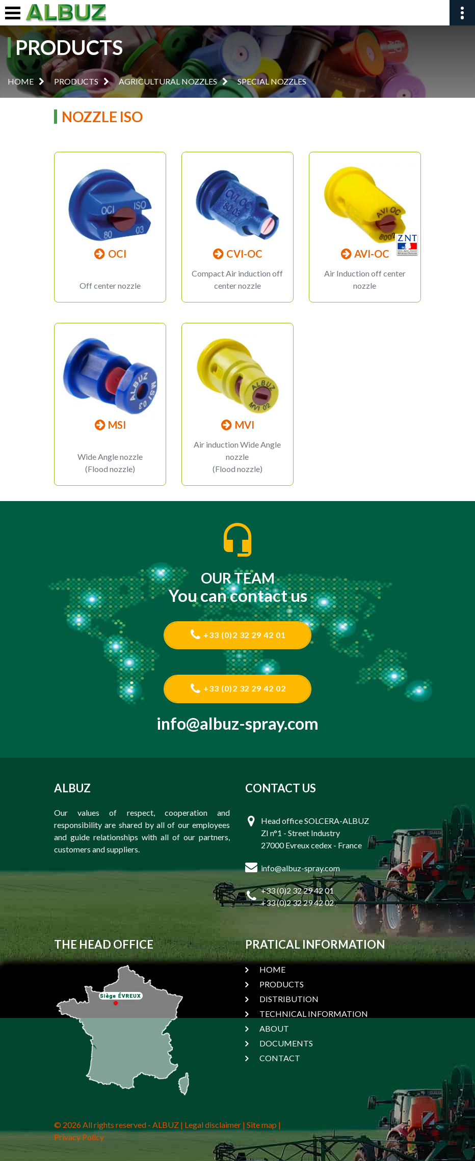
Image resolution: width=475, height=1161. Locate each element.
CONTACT (279, 1058)
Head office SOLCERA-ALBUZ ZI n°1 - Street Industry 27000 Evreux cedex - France (315, 833)
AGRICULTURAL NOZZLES (168, 81)
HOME (21, 81)
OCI (110, 253)
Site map (262, 1124)
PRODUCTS (76, 81)
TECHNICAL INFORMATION (313, 1013)
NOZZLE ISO (102, 116)
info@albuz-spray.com (237, 723)
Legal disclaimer (212, 1124)
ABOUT (274, 1028)
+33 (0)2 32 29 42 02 (238, 688)
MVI (237, 425)
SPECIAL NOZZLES (272, 81)
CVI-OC (237, 253)
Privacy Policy (79, 1137)
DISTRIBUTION (289, 999)
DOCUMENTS (286, 1043)
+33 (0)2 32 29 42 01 (238, 634)
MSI (110, 425)
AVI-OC (364, 253)
